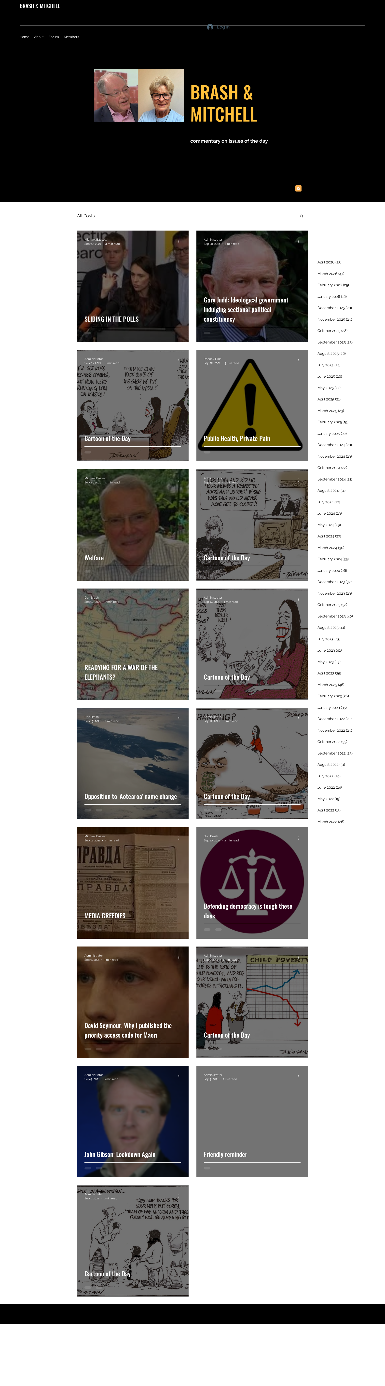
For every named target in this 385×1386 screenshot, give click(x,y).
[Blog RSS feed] (298, 188)
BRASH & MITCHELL (40, 6)
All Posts (86, 215)
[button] (301, 216)
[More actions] (180, 241)
